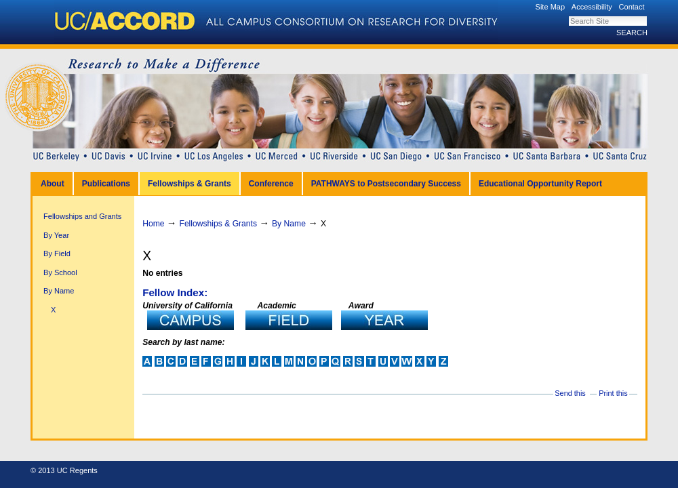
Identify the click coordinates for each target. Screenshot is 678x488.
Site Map (550, 7)
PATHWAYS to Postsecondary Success (386, 183)
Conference (271, 183)
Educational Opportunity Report (540, 183)
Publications (106, 183)
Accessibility (592, 7)
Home (153, 223)
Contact (632, 7)
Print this (613, 393)
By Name (289, 223)
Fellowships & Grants (189, 183)
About (52, 183)
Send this (570, 393)
